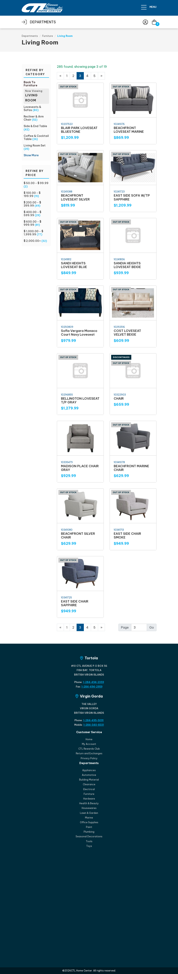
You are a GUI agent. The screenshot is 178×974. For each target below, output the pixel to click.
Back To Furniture (30, 84)
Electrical (89, 789)
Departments (30, 35)
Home (89, 739)
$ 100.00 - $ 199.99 (32, 194)
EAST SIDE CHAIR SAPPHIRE (74, 603)
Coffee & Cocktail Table (36, 137)
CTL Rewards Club (89, 748)
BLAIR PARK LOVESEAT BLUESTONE (79, 130)
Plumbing (89, 831)
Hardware (89, 798)
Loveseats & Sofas (32, 108)
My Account (89, 744)
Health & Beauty (89, 803)
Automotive (89, 774)
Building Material (89, 779)
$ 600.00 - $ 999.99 (32, 223)
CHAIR (119, 398)
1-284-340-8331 (93, 724)
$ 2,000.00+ (32, 241)
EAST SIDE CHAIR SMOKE (127, 535)
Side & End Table (35, 126)
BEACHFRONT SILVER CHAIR (78, 535)
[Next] (101, 627)
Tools (89, 841)
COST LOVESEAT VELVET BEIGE (127, 332)
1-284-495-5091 (93, 720)
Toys (89, 846)
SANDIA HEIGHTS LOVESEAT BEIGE (127, 265)
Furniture (47, 35)
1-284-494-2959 (91, 686)
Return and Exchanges (89, 753)
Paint (89, 827)
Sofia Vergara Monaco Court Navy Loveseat (79, 332)
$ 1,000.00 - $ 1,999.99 (33, 232)
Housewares (89, 808)
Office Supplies (89, 822)
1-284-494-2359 (93, 682)
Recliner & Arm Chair (34, 118)
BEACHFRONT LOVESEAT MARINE (129, 130)
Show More (31, 155)
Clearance (89, 784)
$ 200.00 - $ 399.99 (32, 204)
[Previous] (60, 76)
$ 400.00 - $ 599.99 (32, 213)
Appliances (89, 770)
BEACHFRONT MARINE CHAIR (131, 468)
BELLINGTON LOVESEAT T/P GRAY (80, 400)
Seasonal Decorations (89, 836)
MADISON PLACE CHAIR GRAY (80, 468)
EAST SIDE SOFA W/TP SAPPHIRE (132, 197)
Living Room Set (35, 145)
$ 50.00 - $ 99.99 (36, 183)
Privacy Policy (89, 758)
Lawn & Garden (89, 812)
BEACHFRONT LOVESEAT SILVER (75, 197)
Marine (89, 817)
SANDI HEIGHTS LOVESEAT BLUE (74, 265)
